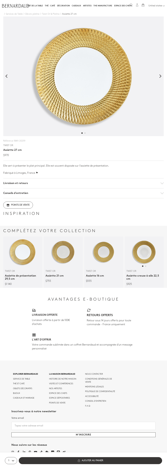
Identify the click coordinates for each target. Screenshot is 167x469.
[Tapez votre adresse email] (83, 426)
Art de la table (35, 6)
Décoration (63, 6)
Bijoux (16, 393)
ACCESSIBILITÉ (92, 396)
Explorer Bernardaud (25, 374)
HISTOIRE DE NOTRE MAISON (62, 379)
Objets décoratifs (22, 389)
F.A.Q (87, 406)
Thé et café (19, 384)
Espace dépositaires (59, 398)
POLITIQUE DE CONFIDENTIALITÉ (100, 392)
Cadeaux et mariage (23, 398)
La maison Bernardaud (62, 374)
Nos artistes (55, 389)
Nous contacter (94, 374)
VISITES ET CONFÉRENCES (61, 384)
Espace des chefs (123, 6)
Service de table (21, 379)
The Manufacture (102, 6)
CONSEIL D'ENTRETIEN (95, 401)
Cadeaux (76, 6)
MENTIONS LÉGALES (94, 387)
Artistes (87, 6)
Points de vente (18, 205)
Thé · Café (50, 6)
